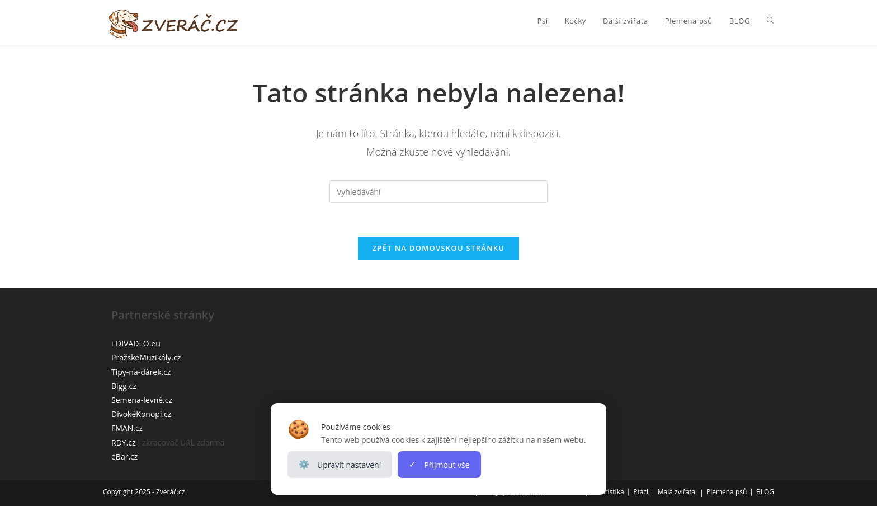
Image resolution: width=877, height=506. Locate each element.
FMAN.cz (127, 428)
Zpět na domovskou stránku (438, 248)
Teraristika (607, 491)
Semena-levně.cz (141, 400)
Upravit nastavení (340, 464)
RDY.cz (123, 442)
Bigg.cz (123, 386)
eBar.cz (124, 456)
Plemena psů (726, 491)
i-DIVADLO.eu (136, 343)
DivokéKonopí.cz (141, 414)
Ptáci (640, 491)
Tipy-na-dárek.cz (141, 372)
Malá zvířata (676, 491)
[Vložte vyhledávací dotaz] (438, 191)
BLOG (765, 491)
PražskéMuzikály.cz (146, 357)
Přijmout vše (439, 464)
